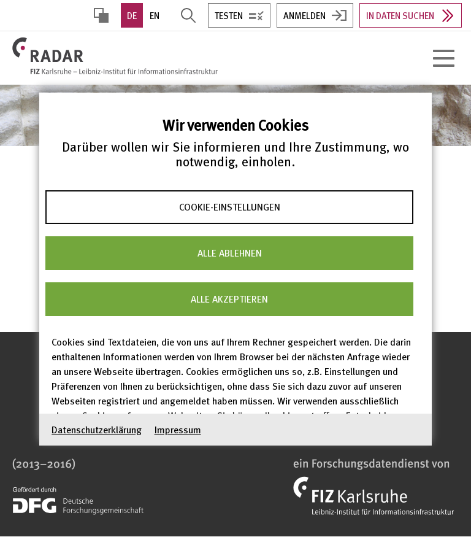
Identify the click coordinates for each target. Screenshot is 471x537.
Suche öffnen (188, 15)
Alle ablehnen (229, 252)
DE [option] (132, 15)
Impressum (178, 429)
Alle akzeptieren (229, 299)
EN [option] (154, 15)
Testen (229, 15)
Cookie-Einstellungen (229, 206)
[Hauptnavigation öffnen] (443, 58)
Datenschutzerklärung (97, 429)
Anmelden (304, 15)
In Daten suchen (400, 15)
